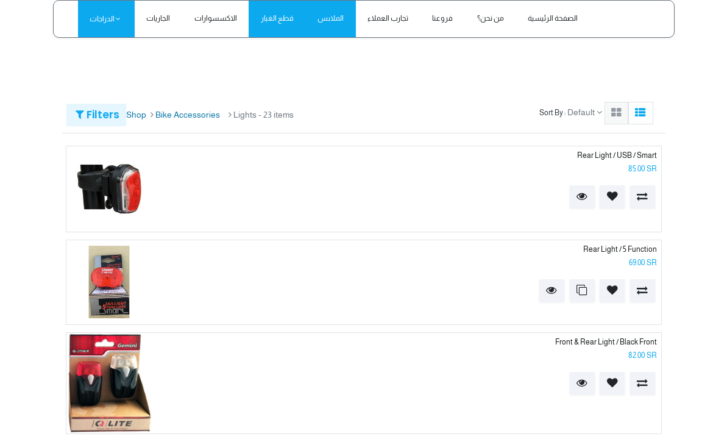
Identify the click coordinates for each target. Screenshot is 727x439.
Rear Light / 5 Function (620, 249)
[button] (582, 196)
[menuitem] (158, 19)
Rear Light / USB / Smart (617, 155)
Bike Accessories (187, 115)
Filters (97, 114)
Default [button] (582, 112)
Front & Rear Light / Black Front (606, 342)
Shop (136, 115)
